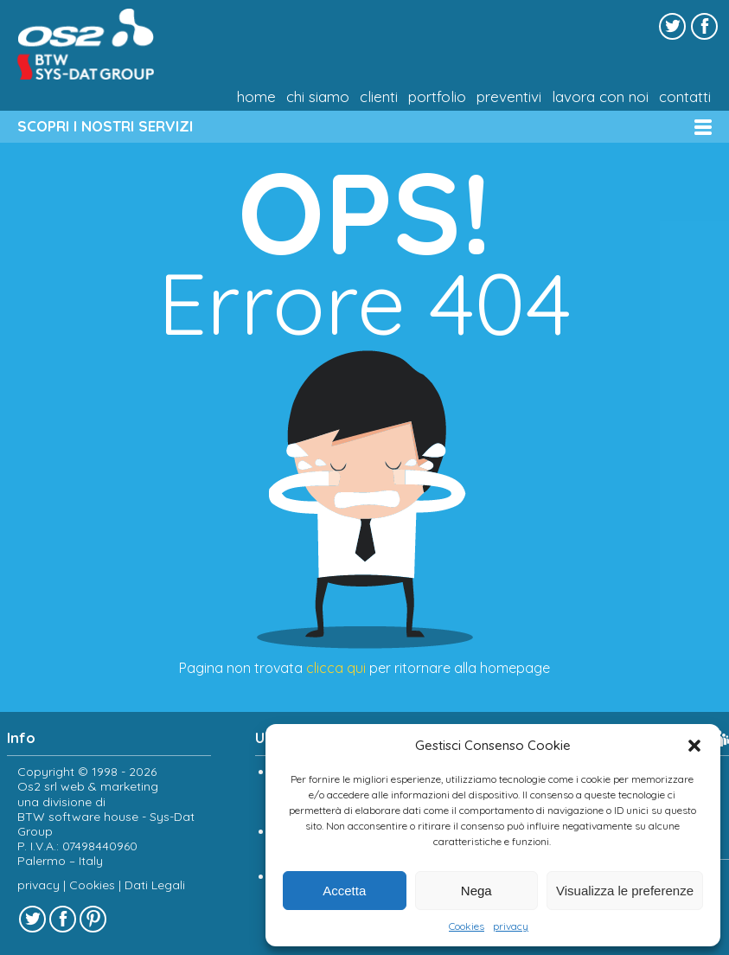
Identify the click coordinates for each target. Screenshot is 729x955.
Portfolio (437, 97)
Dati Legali (155, 885)
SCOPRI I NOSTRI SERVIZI (105, 126)
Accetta (344, 890)
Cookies (466, 926)
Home (256, 97)
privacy (510, 926)
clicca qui (336, 667)
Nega (476, 890)
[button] (694, 745)
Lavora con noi (600, 97)
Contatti (685, 97)
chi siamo (317, 97)
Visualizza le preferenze (625, 890)
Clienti (379, 97)
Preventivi (508, 97)
